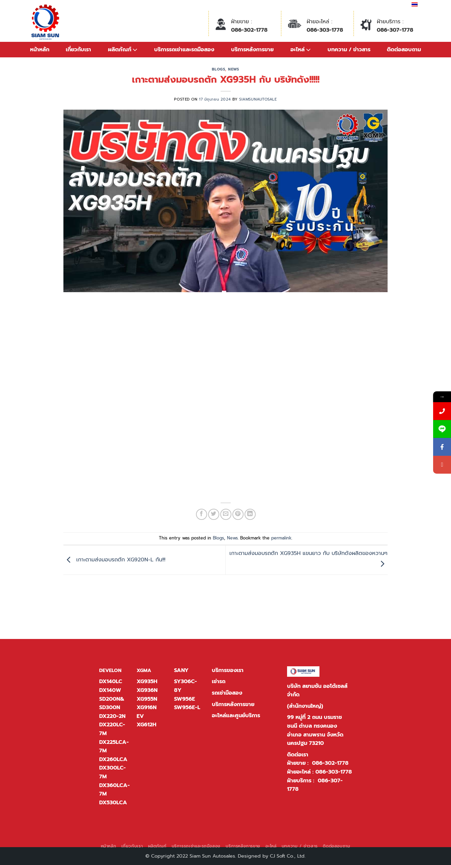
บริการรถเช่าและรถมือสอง (196, 846)
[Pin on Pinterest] (238, 514)
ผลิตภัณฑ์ (157, 846)
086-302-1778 (249, 30)
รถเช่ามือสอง (227, 693)
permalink (281, 538)
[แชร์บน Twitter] (213, 514)
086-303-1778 (325, 30)
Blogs (218, 69)
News (233, 69)
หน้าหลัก (39, 50)
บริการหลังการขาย (233, 704)
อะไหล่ (270, 846)
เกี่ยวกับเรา (132, 846)
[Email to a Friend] (225, 514)
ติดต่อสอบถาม (336, 846)
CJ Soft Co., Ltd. (288, 856)
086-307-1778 (395, 30)
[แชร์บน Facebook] (201, 514)
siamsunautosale (258, 99)
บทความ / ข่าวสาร (300, 846)
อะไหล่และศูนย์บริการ (236, 715)
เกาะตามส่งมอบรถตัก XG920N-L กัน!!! (114, 560)
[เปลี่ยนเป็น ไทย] (414, 4)
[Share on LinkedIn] (250, 514)
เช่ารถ (218, 681)
